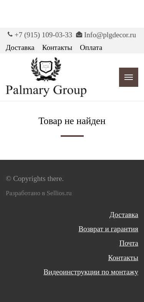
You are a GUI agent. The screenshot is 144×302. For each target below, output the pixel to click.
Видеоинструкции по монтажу (90, 272)
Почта (128, 243)
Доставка (20, 47)
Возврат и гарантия (108, 229)
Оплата (91, 47)
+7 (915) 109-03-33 (43, 35)
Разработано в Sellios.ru (39, 193)
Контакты (57, 47)
